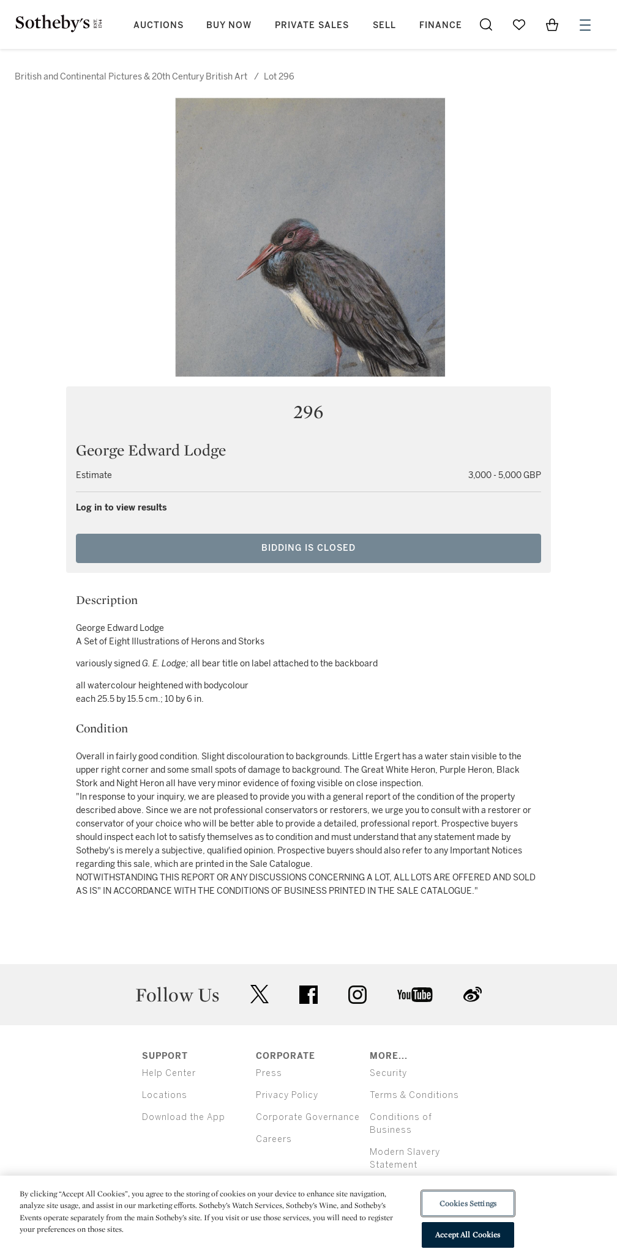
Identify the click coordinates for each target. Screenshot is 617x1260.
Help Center (169, 1073)
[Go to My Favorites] (519, 24)
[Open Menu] (585, 25)
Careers (274, 1139)
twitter (259, 994)
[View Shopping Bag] (552, 24)
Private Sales (312, 25)
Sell (384, 25)
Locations (164, 1095)
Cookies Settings (467, 1203)
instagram (357, 995)
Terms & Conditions (414, 1095)
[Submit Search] (486, 24)
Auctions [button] (158, 25)
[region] (308, 1218)
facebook (308, 995)
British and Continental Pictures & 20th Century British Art (131, 77)
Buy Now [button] (229, 25)
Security (388, 1073)
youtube (415, 994)
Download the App (183, 1117)
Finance (440, 25)
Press (269, 1073)
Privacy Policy (287, 1095)
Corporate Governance (308, 1117)
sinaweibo (472, 994)
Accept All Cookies (467, 1234)
